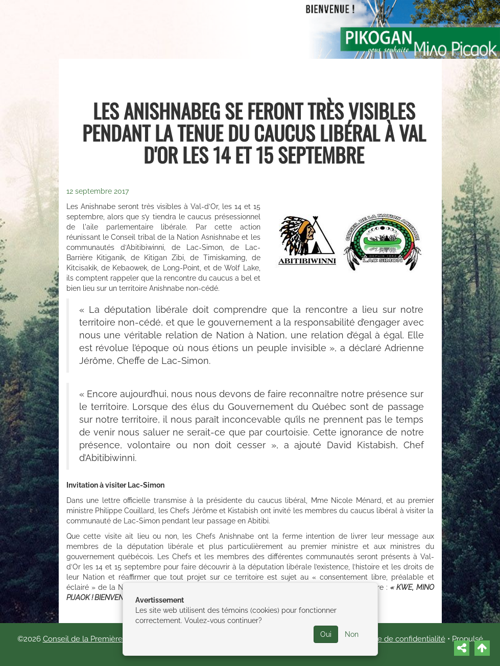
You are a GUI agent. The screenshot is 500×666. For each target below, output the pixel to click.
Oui (325, 634)
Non (352, 634)
